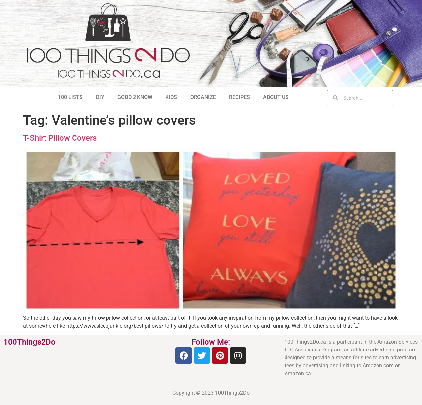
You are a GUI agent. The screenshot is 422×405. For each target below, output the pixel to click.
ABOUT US (276, 97)
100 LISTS (70, 97)
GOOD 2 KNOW (134, 97)
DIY (100, 97)
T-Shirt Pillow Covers (60, 138)
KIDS (171, 97)
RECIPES (239, 97)
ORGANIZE (203, 97)
